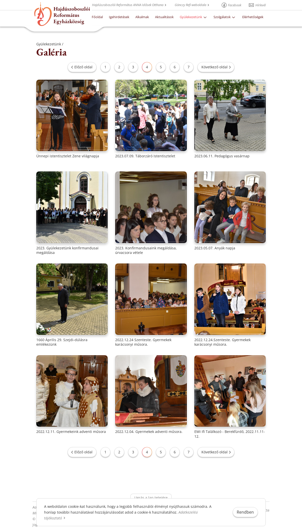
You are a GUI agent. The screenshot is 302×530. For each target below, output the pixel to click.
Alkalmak (142, 17)
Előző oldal (83, 67)
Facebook (234, 5)
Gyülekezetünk (191, 17)
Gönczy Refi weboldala (190, 5)
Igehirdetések (119, 17)
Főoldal (97, 17)
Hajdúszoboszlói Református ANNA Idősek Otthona (127, 5)
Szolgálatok (222, 17)
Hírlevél (260, 5)
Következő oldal (214, 67)
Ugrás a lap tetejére (151, 497)
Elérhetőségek (252, 17)
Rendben (245, 512)
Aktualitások (164, 17)
